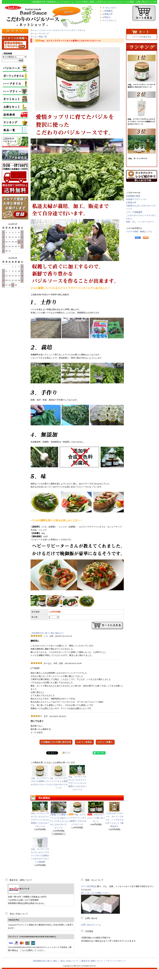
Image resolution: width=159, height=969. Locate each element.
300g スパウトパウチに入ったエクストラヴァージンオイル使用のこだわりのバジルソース (77, 778)
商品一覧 (43, 36)
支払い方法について (69, 961)
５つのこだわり (109, 8)
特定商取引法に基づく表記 (45, 961)
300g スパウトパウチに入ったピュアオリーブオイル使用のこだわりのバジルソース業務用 (40, 855)
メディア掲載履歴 (134, 212)
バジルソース (45, 30)
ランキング (44, 33)
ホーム (34, 30)
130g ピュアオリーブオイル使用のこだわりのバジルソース (40, 775)
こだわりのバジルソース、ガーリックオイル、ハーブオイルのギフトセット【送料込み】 (114, 819)
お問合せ (106, 17)
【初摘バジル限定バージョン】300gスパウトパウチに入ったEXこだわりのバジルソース (59, 821)
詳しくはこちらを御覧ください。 (96, 893)
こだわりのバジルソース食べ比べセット (96, 817)
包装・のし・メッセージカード (140, 222)
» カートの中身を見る (142, 37)
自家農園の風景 (133, 196)
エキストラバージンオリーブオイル (69, 30)
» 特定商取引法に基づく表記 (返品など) (47, 633)
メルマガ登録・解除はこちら (139, 231)
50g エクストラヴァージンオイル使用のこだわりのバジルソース (58, 777)
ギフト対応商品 (88, 886)
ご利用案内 (107, 11)
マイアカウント (109, 20)
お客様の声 (107, 14)
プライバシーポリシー (116, 961)
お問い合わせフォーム (91, 925)
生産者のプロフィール (136, 199)
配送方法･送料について (92, 961)
